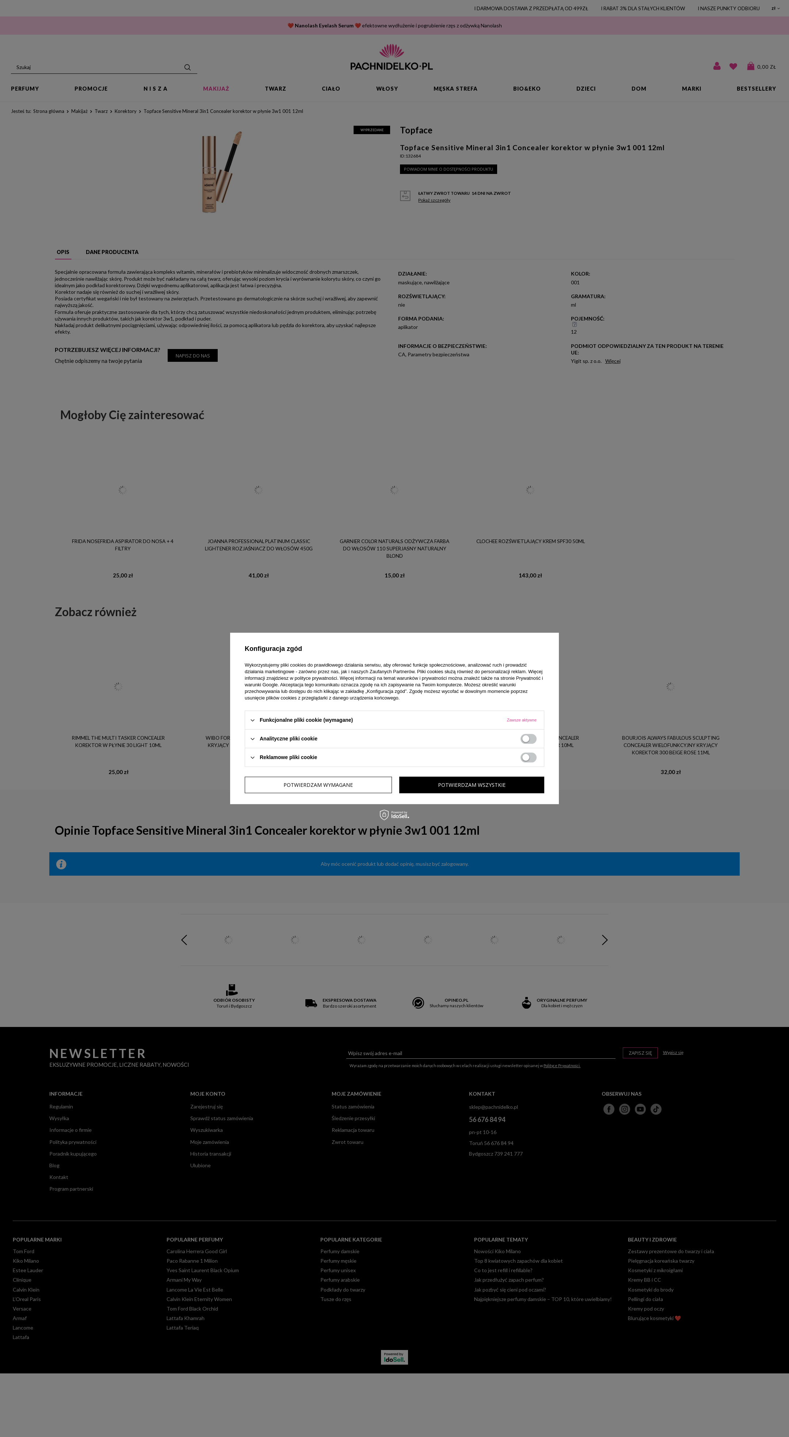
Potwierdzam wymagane (318, 784)
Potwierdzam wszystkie (472, 784)
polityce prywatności (316, 678)
